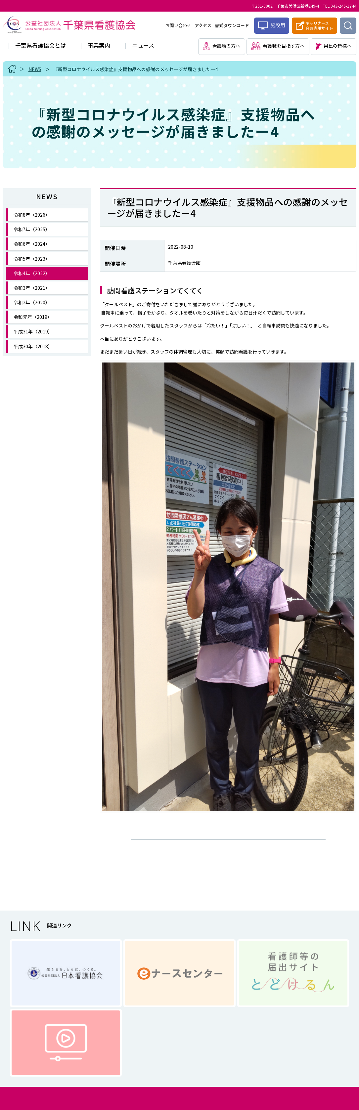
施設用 (271, 25)
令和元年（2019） (33, 317)
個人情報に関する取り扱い (156, 1049)
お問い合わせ (178, 25)
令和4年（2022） (32, 273)
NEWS (34, 69)
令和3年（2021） (32, 287)
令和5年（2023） (32, 258)
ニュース (143, 45)
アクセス (203, 25)
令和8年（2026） (32, 214)
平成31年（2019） (33, 331)
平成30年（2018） (33, 346)
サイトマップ (220, 1049)
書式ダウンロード (232, 25)
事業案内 (99, 45)
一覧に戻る (228, 845)
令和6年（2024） (32, 243)
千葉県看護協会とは (40, 45)
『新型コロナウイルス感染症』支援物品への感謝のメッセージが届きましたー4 (135, 69)
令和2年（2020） (32, 302)
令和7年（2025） (32, 229)
